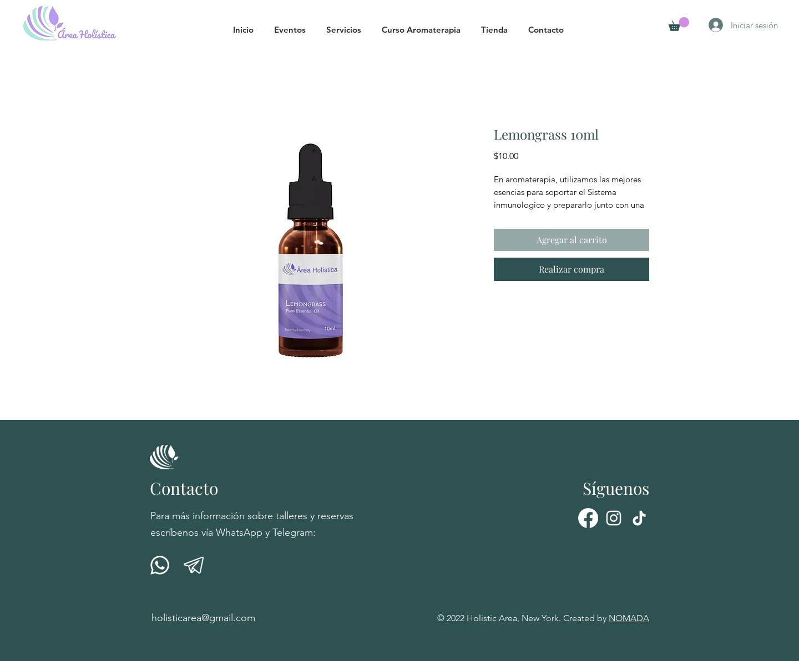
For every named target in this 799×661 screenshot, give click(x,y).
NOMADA (629, 618)
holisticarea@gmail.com (203, 618)
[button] (295, 29)
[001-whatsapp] (160, 565)
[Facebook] (588, 518)
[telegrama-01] (194, 565)
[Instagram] (614, 518)
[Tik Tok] (639, 518)
